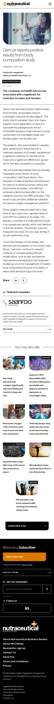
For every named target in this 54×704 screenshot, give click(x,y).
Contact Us (9, 652)
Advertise (8, 657)
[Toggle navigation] (50, 4)
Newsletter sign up (14, 648)
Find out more (10, 572)
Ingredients (20, 357)
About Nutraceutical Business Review (25, 639)
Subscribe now (17, 526)
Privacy (7, 665)
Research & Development (11, 81)
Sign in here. (27, 565)
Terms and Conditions (16, 661)
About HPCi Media (13, 643)
